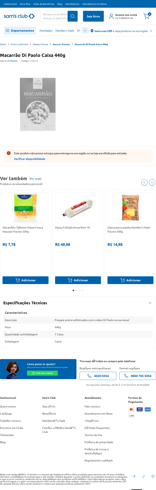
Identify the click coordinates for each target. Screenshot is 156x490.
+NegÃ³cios (92, 420)
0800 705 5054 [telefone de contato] (137, 376)
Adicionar (25, 280)
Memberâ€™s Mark (53, 420)
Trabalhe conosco (10, 420)
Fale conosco (92, 406)
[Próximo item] (152, 182)
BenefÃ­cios (49, 413)
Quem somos (8, 406)
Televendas (7, 435)
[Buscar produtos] (73, 16)
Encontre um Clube (11, 427)
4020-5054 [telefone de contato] (98, 376)
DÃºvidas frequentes (97, 427)
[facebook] (134, 476)
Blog (59, 3)
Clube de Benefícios (43, 3)
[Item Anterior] (144, 182)
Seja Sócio (93, 16)
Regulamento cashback (99, 460)
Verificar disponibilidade (29, 158)
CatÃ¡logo (6, 413)
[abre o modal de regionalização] (121, 30)
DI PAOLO (13, 60)
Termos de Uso (93, 435)
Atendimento (72, 3)
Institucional (10, 3)
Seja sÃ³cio (48, 406)
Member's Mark (64, 30)
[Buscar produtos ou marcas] (59, 16)
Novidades (46, 30)
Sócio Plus (25, 3)
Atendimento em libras (94, 3)
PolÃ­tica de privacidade (99, 442)
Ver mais (35, 178)
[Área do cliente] (123, 16)
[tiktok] (144, 476)
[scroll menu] (85, 30)
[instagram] (153, 476)
